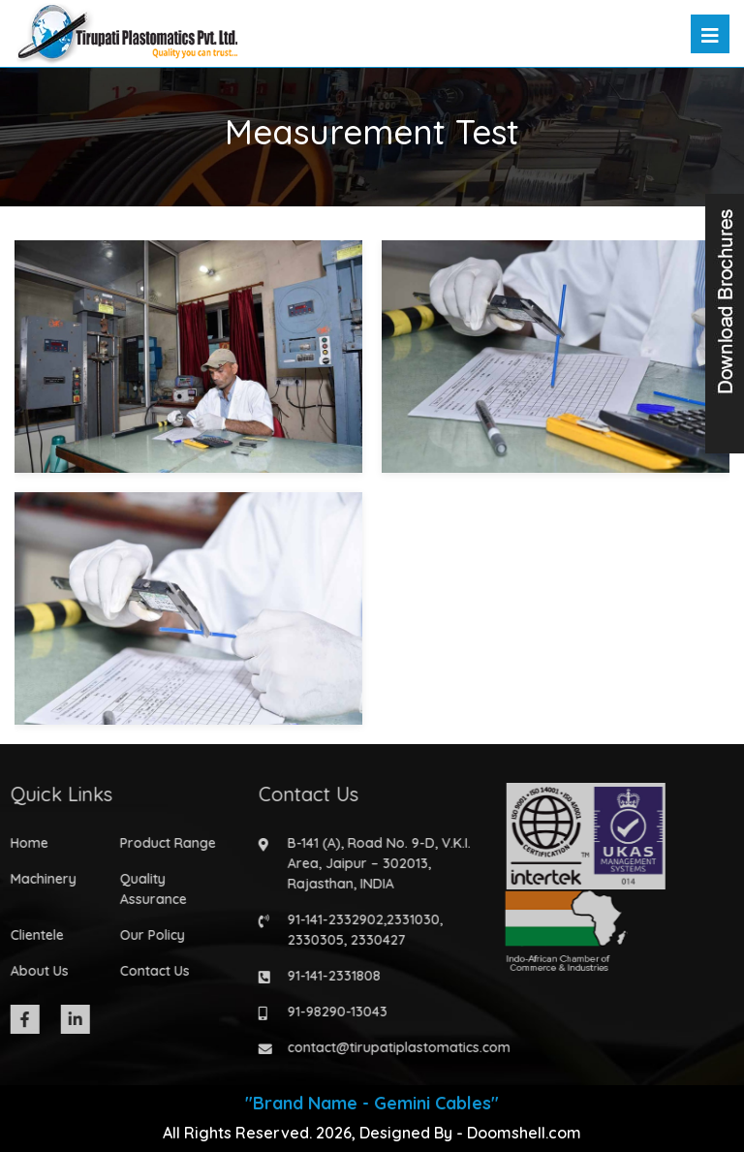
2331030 (407, 919)
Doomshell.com (524, 1132)
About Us (34, 971)
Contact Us (149, 971)
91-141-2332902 (330, 919)
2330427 (372, 940)
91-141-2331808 (328, 975)
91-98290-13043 (332, 1011)
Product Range (162, 843)
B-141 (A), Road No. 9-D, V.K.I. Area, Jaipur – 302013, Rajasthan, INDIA (373, 863)
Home (24, 843)
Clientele (31, 935)
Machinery (38, 878)
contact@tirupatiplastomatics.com (393, 1047)
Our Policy (146, 935)
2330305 (310, 940)
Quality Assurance (147, 889)
